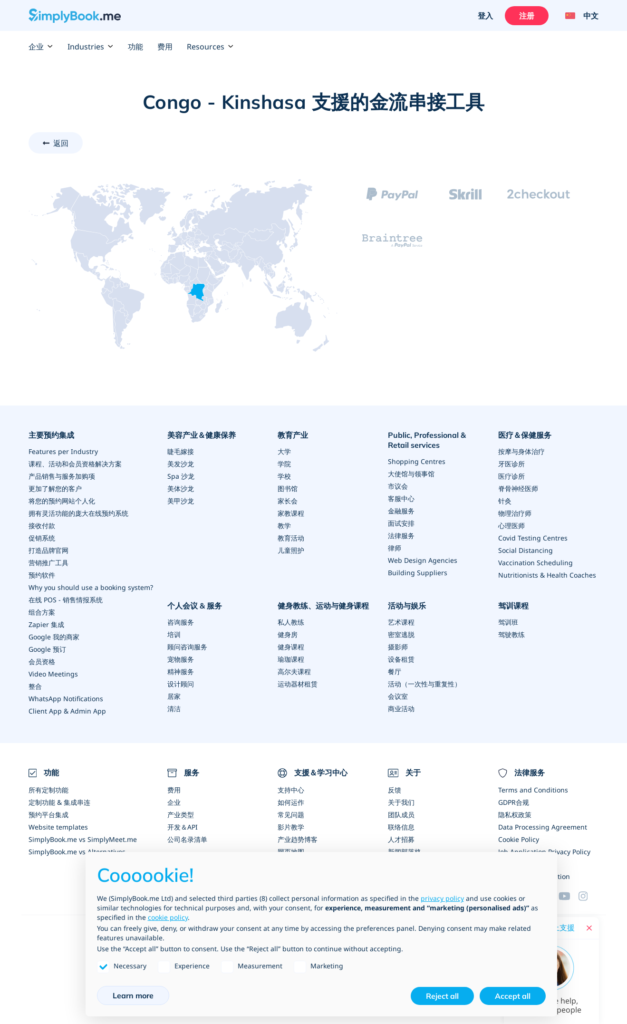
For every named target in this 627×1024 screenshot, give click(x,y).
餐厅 (394, 671)
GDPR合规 (513, 802)
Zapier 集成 (46, 624)
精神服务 (180, 671)
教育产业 (293, 435)
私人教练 (291, 622)
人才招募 (401, 839)
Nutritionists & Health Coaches (547, 575)
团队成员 (401, 814)
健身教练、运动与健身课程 (323, 605)
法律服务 (401, 535)
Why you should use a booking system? (91, 587)
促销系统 (42, 537)
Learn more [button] (133, 995)
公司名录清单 (187, 839)
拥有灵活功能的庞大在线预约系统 (78, 513)
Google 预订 (47, 649)
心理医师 (511, 525)
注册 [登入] (526, 15)
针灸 (504, 500)
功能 (135, 46)
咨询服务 (180, 622)
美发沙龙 (180, 463)
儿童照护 (291, 550)
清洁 (174, 708)
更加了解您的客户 (55, 488)
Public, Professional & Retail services (427, 440)
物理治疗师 (514, 513)
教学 (284, 525)
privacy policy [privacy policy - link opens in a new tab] (442, 898)
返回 (60, 143)
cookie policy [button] (168, 917)
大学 (284, 451)
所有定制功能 (48, 789)
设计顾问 (180, 683)
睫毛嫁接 (180, 451)
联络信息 (401, 826)
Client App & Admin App (67, 710)
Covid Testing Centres (533, 537)
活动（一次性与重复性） (424, 683)
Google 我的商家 (54, 636)
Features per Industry (63, 451)
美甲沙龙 (180, 500)
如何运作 (291, 802)
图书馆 (288, 488)
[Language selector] (578, 15)
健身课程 (291, 646)
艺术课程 (401, 622)
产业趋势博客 (298, 839)
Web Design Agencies (422, 560)
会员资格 (42, 661)
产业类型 (180, 814)
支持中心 (291, 789)
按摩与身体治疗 (521, 451)
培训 (174, 634)
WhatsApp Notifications (66, 698)
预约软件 (42, 575)
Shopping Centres (416, 461)
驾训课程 (513, 605)
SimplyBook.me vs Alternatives (77, 851)
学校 (284, 476)
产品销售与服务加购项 (62, 476)
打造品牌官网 (48, 550)
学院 (284, 463)
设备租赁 (401, 659)
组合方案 (42, 612)
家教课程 (291, 513)
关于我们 (401, 802)
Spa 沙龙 (180, 476)
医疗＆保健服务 (524, 435)
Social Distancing (525, 550)
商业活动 (401, 708)
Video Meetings (53, 673)
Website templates (58, 826)
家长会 (288, 500)
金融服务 (401, 510)
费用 (165, 46)
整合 (35, 686)
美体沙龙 (180, 488)
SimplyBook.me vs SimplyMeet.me (83, 839)
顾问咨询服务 (187, 646)
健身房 (288, 634)
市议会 (398, 486)
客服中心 (401, 498)
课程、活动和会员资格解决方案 (75, 463)
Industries (91, 46)
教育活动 (291, 537)
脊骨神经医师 (518, 488)
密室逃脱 (401, 634)
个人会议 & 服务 (194, 605)
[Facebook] (588, 896)
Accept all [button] (513, 996)
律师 (394, 547)
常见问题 (291, 814)
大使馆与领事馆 (411, 473)
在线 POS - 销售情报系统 (66, 599)
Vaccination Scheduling (535, 562)
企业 (41, 46)
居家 (174, 696)
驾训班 (508, 622)
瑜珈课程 (291, 659)
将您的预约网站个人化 (62, 500)
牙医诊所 (511, 463)
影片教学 (291, 826)
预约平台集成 (48, 814)
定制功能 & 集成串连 (59, 802)
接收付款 (42, 525)
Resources (210, 46)
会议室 (398, 696)
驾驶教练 (511, 634)
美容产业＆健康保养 (201, 435)
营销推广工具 (48, 562)
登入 (485, 15)
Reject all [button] (442, 996)
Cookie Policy (518, 839)
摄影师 (398, 646)
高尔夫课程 (294, 671)
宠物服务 (180, 659)
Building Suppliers (417, 572)
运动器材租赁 (298, 683)
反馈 (394, 789)
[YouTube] (569, 896)
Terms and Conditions (533, 789)
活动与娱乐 (407, 605)
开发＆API (182, 826)
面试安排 (401, 523)
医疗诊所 (511, 476)
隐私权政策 (514, 814)
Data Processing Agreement (542, 826)
